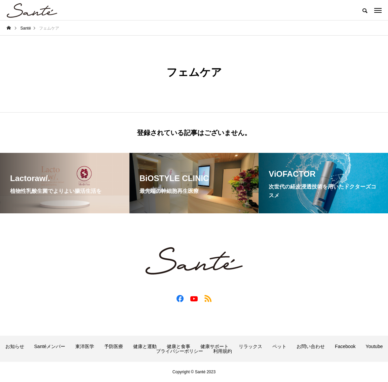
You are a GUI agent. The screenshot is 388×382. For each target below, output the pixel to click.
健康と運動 (145, 346)
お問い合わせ (311, 346)
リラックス (250, 346)
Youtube (374, 346)
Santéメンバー (50, 346)
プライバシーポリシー (179, 351)
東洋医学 (84, 346)
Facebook (345, 346)
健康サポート (214, 346)
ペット (279, 346)
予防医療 (113, 346)
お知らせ (14, 346)
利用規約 (222, 351)
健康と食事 (178, 346)
